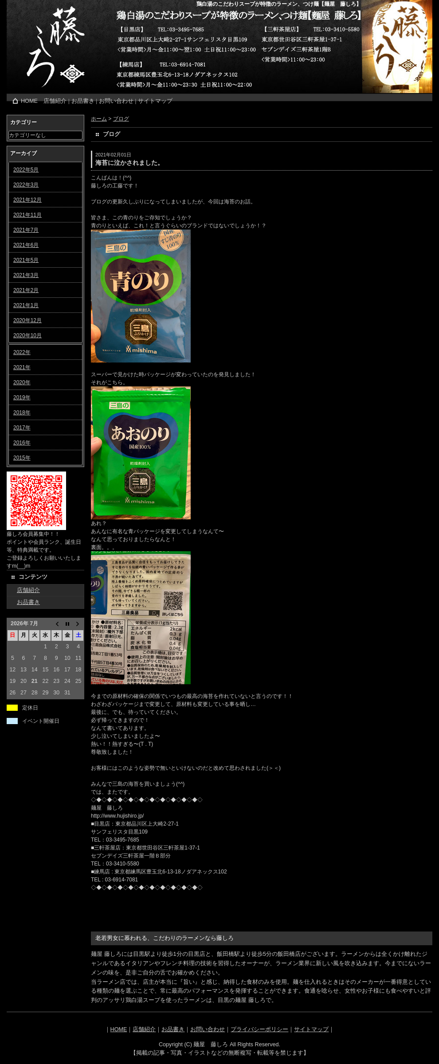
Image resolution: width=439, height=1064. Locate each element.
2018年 (22, 412)
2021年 (22, 367)
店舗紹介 (55, 101)
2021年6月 (26, 245)
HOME (29, 101)
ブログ (121, 119)
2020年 (22, 382)
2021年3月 (26, 275)
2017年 (22, 428)
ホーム (99, 119)
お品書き (82, 101)
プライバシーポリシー (259, 1029)
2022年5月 (26, 170)
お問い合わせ (116, 101)
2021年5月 (26, 260)
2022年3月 (26, 185)
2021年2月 (26, 290)
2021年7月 (26, 230)
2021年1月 (26, 305)
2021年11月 (27, 215)
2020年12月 (27, 320)
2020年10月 (27, 335)
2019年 (22, 397)
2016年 (22, 443)
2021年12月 (27, 200)
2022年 (22, 352)
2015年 (22, 458)
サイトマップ (155, 101)
